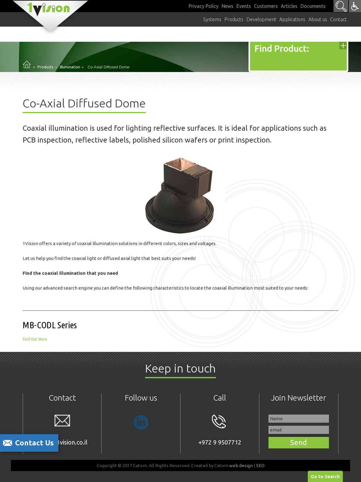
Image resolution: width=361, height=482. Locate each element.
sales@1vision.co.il (62, 430)
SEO (260, 465)
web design (241, 465)
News (227, 6)
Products (45, 67)
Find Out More (35, 339)
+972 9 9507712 (219, 430)
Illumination (70, 67)
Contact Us (34, 443)
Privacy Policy (204, 6)
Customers (266, 6)
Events (243, 6)
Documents (313, 6)
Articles (289, 6)
